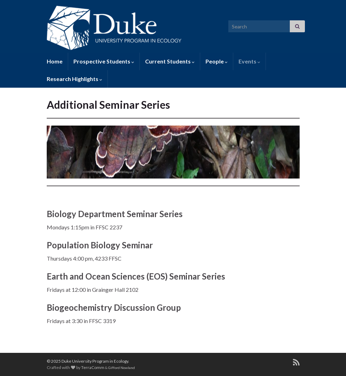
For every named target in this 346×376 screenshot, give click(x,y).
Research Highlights (74, 78)
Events (249, 61)
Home (55, 61)
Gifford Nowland (121, 367)
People (216, 61)
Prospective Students (103, 61)
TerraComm (92, 367)
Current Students (170, 61)
